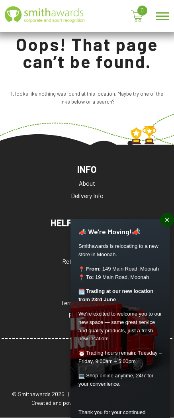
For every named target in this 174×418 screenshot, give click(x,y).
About (87, 183)
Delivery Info (87, 196)
